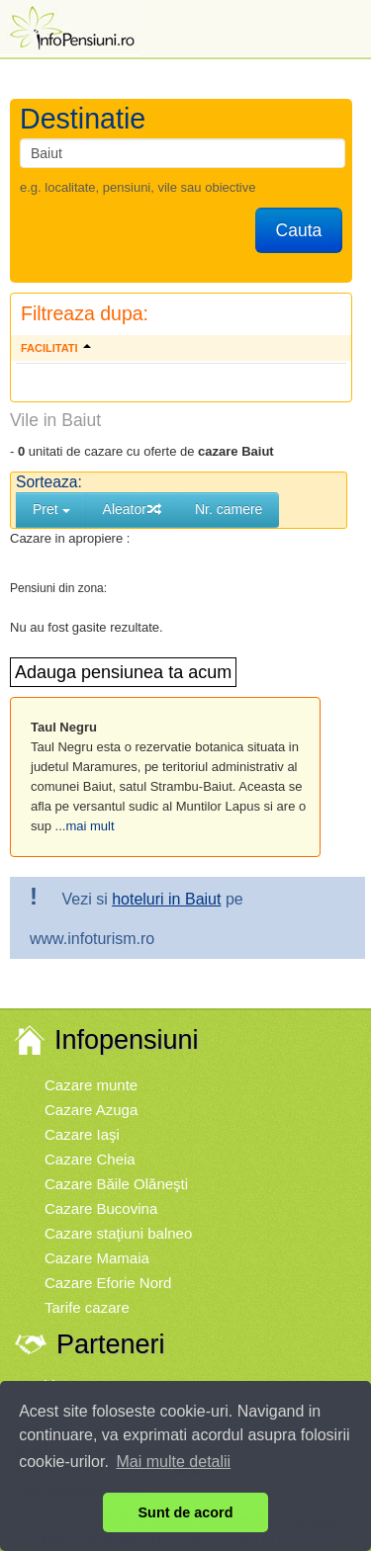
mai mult (89, 826)
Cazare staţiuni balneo (118, 1233)
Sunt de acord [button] (186, 1512)
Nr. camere (228, 509)
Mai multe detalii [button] (174, 1461)
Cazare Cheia (90, 1159)
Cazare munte (91, 1085)
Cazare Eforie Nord (108, 1282)
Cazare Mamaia (97, 1257)
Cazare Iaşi (82, 1134)
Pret (51, 509)
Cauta (299, 230)
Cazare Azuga (91, 1109)
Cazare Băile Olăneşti (116, 1183)
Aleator (132, 509)
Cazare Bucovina (101, 1208)
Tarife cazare (87, 1307)
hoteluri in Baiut (166, 899)
